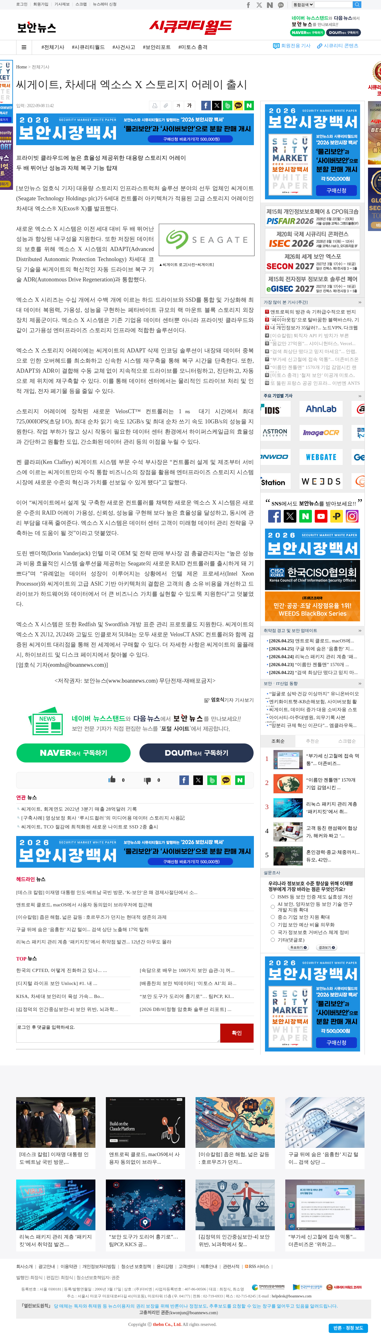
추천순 (312, 741)
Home (21, 67)
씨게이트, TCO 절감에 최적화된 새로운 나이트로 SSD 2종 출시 (89, 826)
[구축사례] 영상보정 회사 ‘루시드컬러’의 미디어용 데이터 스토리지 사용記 (103, 817)
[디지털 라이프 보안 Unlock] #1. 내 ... (56, 983)
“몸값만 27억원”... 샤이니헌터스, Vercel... (313, 343)
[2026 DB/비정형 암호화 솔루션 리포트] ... (186, 1009)
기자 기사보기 (229, 700)
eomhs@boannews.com (77, 665)
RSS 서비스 (259, 1266)
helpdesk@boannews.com (291, 1296)
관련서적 (231, 1266)
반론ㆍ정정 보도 (348, 1328)
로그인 (22, 4)
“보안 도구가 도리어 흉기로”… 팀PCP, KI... (187, 996)
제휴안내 (209, 1266)
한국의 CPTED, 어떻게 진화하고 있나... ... (61, 970)
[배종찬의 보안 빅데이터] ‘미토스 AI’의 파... (188, 983)
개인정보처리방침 (98, 1266)
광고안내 (46, 1266)
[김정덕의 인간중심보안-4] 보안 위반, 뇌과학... (67, 1009)
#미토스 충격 (193, 47)
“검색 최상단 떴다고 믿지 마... (313, 672)
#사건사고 (124, 47)
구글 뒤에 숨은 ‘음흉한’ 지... (311, 648)
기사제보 (62, 4)
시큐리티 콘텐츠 (341, 45)
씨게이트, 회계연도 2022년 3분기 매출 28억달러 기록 (79, 809)
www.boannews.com (132, 681)
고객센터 (186, 1266)
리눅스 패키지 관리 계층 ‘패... (313, 656)
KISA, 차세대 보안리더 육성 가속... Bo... (60, 996)
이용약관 (69, 1266)
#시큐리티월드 (88, 47)
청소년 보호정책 (136, 1266)
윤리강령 (165, 1266)
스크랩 (81, 4)
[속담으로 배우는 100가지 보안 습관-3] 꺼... (187, 970)
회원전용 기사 (296, 45)
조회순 (278, 741)
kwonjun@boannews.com (193, 1312)
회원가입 (40, 4)
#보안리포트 (157, 47)
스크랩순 (347, 741)
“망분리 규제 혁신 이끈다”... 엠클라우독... (313, 725)
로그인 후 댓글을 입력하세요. (118, 1033)
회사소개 (24, 1266)
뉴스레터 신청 (105, 4)
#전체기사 (53, 47)
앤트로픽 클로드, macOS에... (311, 640)
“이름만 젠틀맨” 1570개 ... (309, 664)
